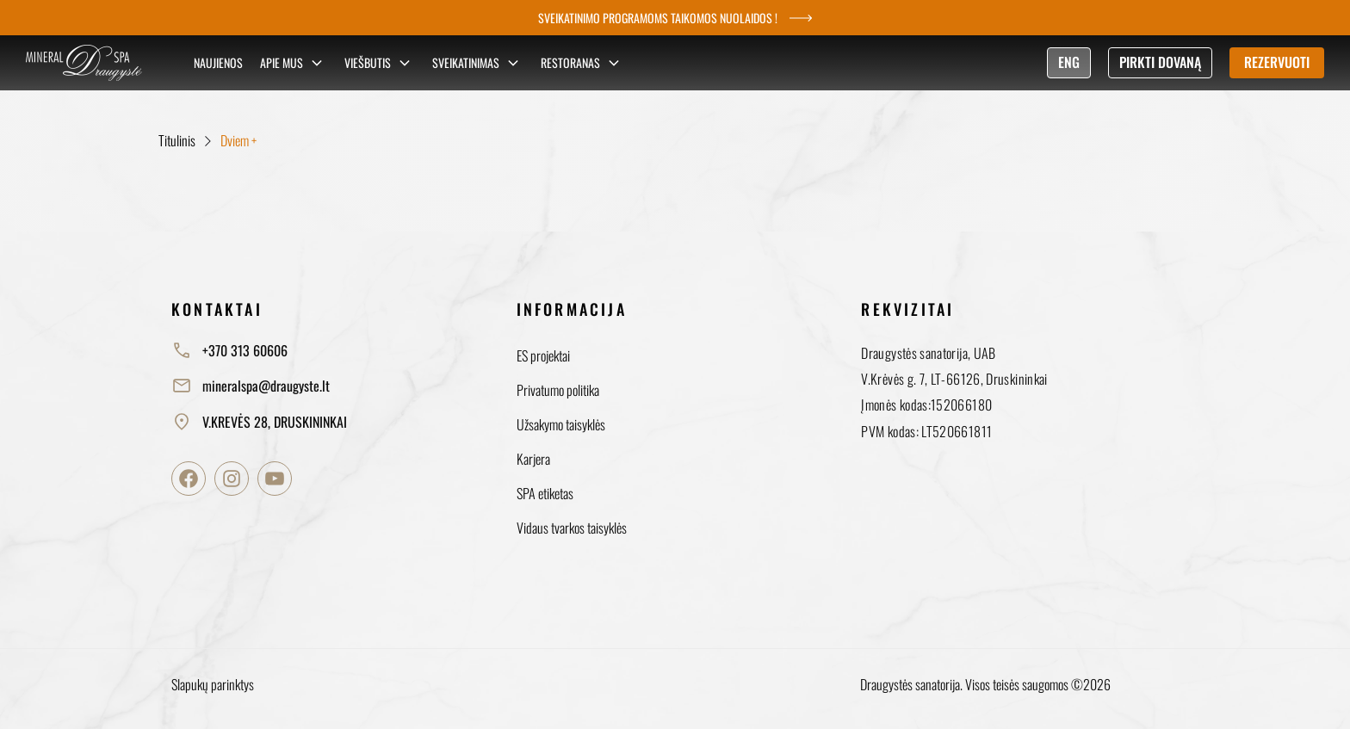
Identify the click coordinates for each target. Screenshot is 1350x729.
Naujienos (218, 62)
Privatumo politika (558, 390)
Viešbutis (379, 63)
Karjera (533, 458)
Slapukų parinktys (212, 684)
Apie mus (293, 63)
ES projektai (543, 355)
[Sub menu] (317, 63)
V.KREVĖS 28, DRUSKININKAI (259, 421)
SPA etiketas (545, 493)
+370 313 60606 (229, 350)
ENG (1069, 62)
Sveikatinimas (477, 63)
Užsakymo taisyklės (561, 424)
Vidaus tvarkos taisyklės (572, 527)
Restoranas (582, 63)
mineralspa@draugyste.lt (250, 385)
